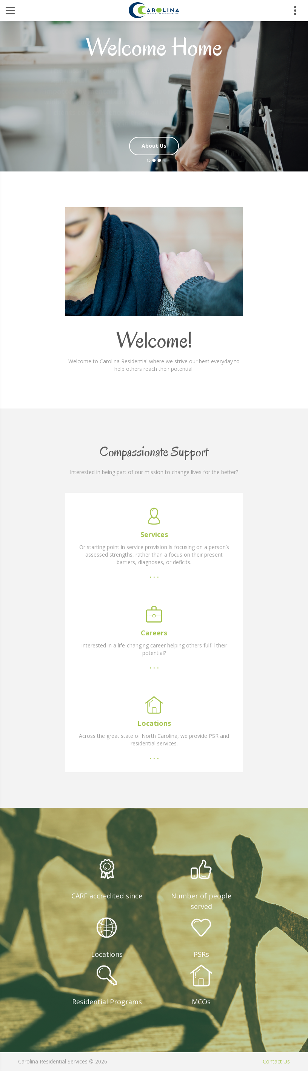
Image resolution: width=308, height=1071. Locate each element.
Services (154, 534)
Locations (154, 723)
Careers (154, 632)
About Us (154, 145)
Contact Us (276, 1061)
